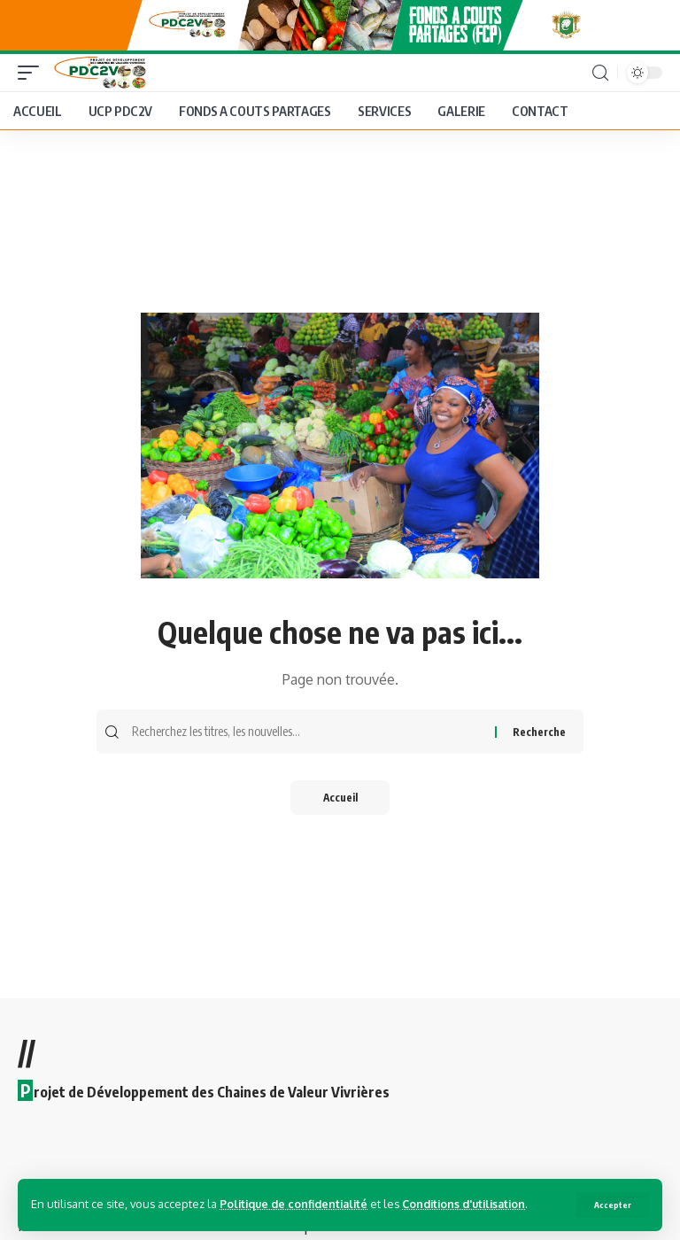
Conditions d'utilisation (472, 1204)
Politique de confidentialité (296, 1204)
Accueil (340, 802)
